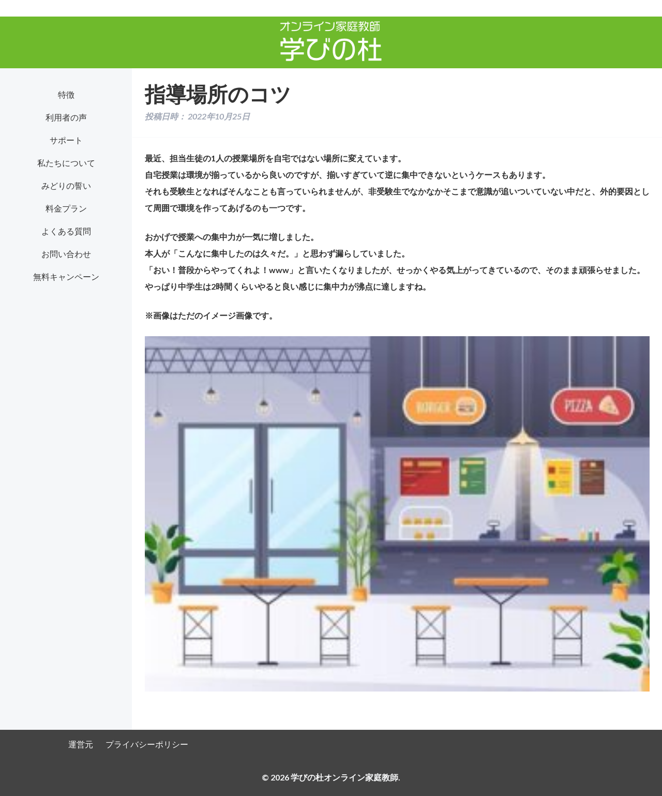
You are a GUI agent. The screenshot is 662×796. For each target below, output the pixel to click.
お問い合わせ (66, 254)
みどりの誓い (66, 185)
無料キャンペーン (66, 276)
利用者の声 (66, 117)
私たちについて (66, 163)
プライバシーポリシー (147, 744)
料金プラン (66, 208)
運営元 (80, 744)
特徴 (66, 94)
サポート (66, 140)
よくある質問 (66, 231)
